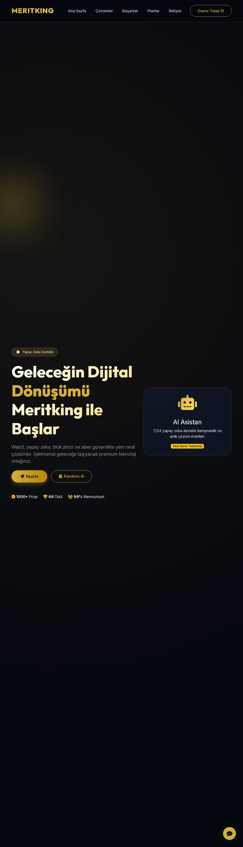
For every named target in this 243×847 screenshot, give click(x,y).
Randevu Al (71, 476)
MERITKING (33, 10)
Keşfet (29, 476)
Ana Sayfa (77, 10)
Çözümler (104, 10)
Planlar (153, 10)
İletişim (175, 10)
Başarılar (130, 10)
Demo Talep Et (211, 10)
